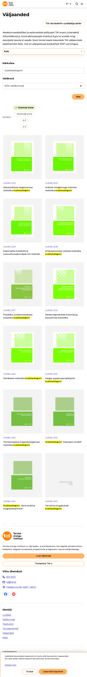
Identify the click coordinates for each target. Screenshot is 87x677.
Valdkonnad (9, 619)
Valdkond (8, 78)
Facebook (6, 594)
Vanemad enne (24, 114)
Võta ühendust (12, 571)
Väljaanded (8, 633)
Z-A (24, 127)
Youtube (14, 594)
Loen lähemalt (43, 556)
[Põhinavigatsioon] (81, 3)
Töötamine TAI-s (43, 563)
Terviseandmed (10, 628)
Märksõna (8, 63)
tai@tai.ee (11, 582)
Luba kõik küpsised (53, 671)
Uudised (7, 615)
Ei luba (29, 671)
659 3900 (11, 577)
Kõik (6, 51)
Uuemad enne (26, 107)
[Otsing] (76, 3)
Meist (5, 637)
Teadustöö (8, 624)
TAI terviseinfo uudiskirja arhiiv (63, 23)
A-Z (24, 120)
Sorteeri (7, 117)
